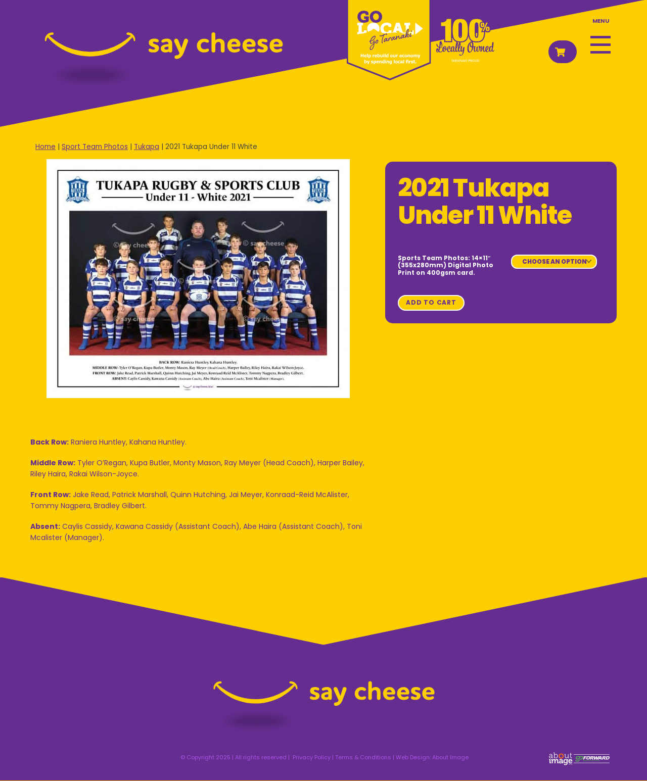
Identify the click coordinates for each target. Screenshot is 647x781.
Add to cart (431, 302)
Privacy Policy (312, 757)
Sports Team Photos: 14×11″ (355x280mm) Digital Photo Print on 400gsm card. (445, 265)
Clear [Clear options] (524, 271)
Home (45, 147)
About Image (450, 757)
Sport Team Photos (95, 147)
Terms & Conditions (363, 757)
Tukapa (146, 147)
